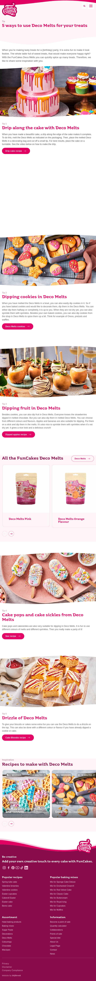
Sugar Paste (7, 930)
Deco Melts (7, 938)
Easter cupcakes (9, 894)
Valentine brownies (10, 886)
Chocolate (6, 946)
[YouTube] (17, 867)
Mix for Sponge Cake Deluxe (63, 882)
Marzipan (6, 950)
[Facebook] (8, 867)
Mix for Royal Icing (58, 902)
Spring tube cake (9, 882)
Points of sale (56, 934)
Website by (11, 976)
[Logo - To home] (84, 847)
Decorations (7, 934)
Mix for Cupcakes (58, 906)
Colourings (7, 942)
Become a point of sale (60, 922)
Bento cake (7, 906)
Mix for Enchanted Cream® (62, 886)
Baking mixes (8, 926)
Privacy (5, 964)
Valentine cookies (10, 890)
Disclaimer (7, 967)
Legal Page (55, 946)
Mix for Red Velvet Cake (61, 890)
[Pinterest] (13, 867)
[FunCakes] (9, 9)
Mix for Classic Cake (59, 894)
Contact (53, 950)
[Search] (84, 6)
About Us (54, 942)
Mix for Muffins (56, 910)
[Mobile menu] (91, 6)
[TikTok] (22, 867)
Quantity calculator (58, 926)
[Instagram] (4, 867)
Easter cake (7, 902)
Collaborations (56, 930)
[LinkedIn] (26, 867)
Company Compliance (12, 970)
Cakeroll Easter (9, 898)
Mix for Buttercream (59, 898)
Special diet (55, 938)
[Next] (11, 535)
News (52, 954)
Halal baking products (11, 922)
